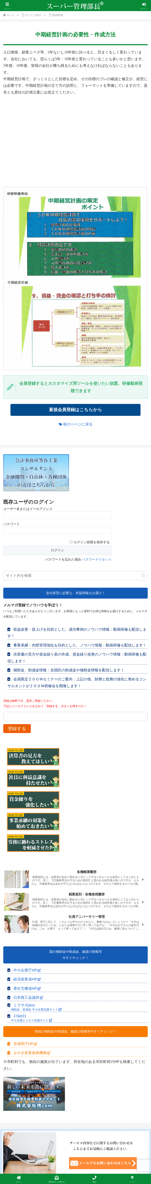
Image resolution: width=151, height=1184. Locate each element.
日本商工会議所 (28, 998)
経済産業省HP (26, 979)
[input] (75, 576)
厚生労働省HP (26, 989)
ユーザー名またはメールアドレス (28, 509)
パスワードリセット (97, 560)
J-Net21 (29, 1018)
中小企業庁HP (26, 970)
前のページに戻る (75, 424)
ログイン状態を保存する (92, 542)
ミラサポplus (34, 1008)
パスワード (11, 524)
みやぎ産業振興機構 (31, 1053)
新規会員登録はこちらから (75, 409)
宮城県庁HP (25, 1044)
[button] (143, 576)
